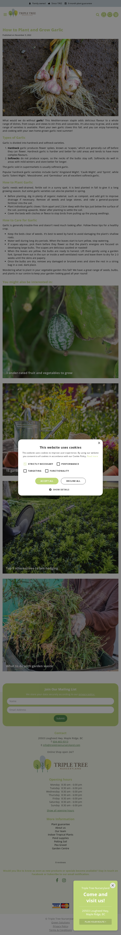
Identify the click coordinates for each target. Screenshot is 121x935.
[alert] (60, 467)
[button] (60, 489)
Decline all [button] (73, 481)
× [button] (99, 443)
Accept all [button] (47, 481)
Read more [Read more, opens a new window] (92, 456)
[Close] (112, 885)
